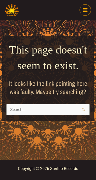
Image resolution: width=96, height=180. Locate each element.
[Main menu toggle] (85, 10)
